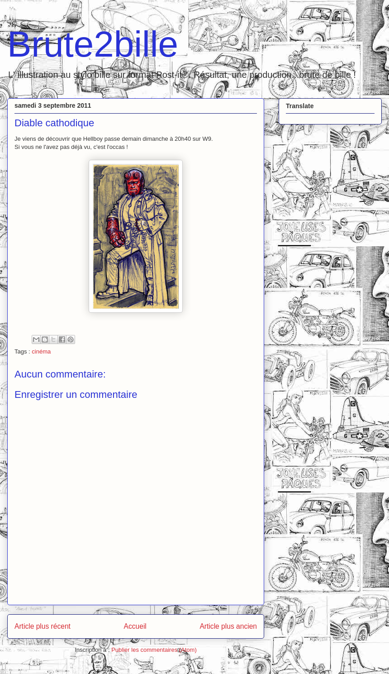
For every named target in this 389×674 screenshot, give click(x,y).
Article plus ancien (228, 626)
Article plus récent (42, 626)
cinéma (41, 351)
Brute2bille (92, 44)
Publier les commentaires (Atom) (154, 649)
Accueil (135, 626)
